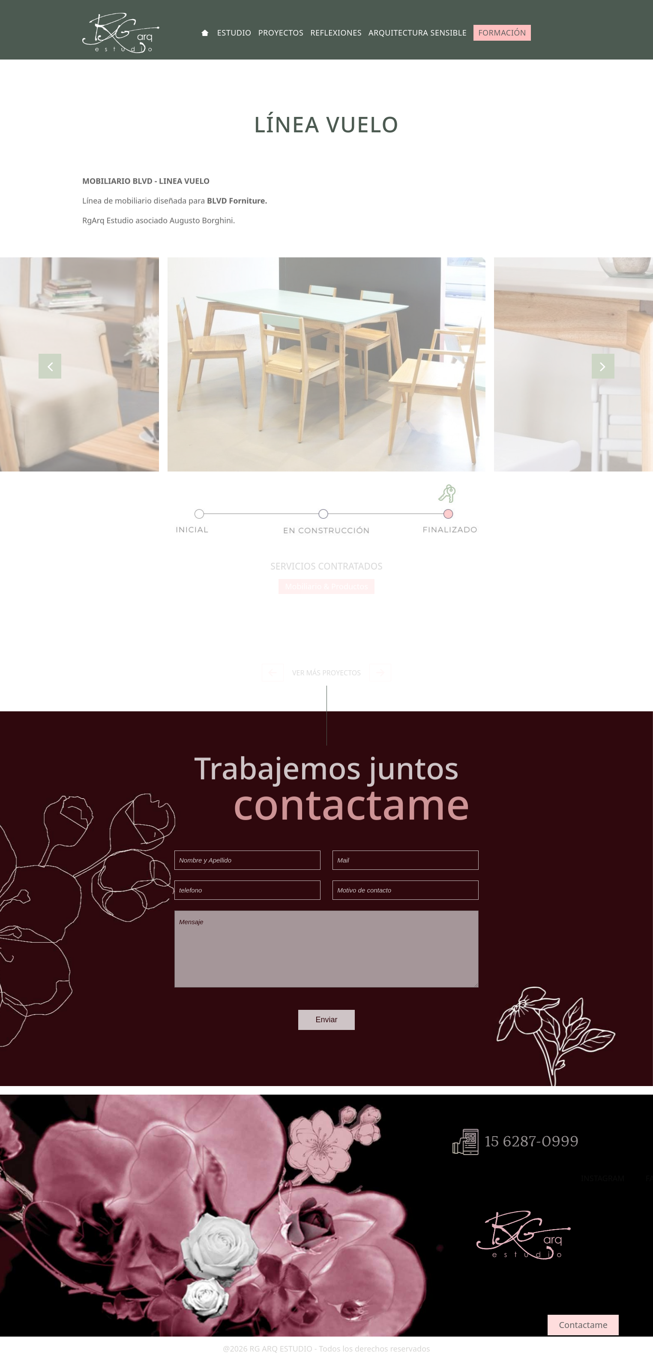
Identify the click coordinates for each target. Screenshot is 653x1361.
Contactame (583, 1325)
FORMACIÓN (502, 32)
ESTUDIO (234, 32)
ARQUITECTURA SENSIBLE (417, 32)
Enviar (326, 1019)
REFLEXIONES (336, 32)
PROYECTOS (281, 32)
